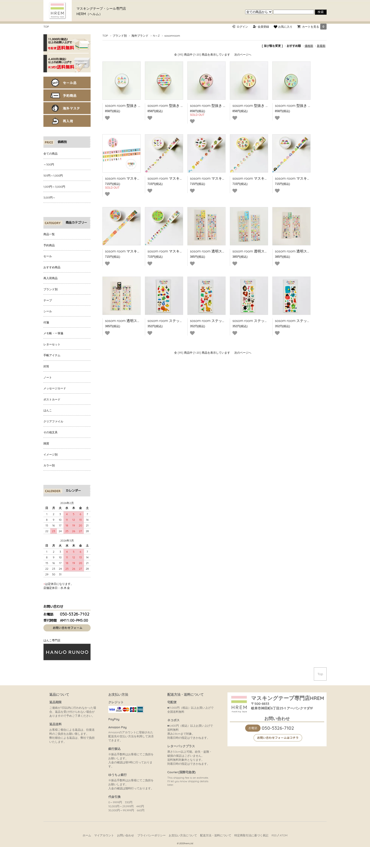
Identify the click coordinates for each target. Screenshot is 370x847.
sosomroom (172, 35)
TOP (46, 26)
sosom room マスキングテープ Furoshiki (137, 251)
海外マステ (67, 108)
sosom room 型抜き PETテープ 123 (260, 105)
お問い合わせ (125, 835)
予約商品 (67, 95)
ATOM (283, 835)
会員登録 (263, 26)
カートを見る (314, 26)
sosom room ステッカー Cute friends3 (263, 320)
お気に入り (283, 26)
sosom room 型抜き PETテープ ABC (304, 105)
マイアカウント (104, 835)
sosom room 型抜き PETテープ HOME (135, 105)
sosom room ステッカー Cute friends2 (221, 320)
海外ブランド (139, 35)
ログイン (242, 26)
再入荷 (67, 121)
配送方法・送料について (215, 835)
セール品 (67, 83)
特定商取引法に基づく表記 (251, 835)
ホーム (87, 835)
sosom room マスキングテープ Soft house (266, 178)
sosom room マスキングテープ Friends (178, 178)
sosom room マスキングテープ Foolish (136, 178)
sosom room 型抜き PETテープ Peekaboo (223, 105)
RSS (274, 835)
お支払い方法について (183, 835)
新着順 (321, 46)
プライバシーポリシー (151, 835)
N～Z (156, 35)
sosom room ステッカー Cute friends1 (178, 320)
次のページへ (242, 54)
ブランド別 (120, 35)
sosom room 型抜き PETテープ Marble (178, 105)
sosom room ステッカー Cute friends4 (306, 320)
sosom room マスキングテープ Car (303, 178)
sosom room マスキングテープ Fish (218, 178)
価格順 (309, 46)
